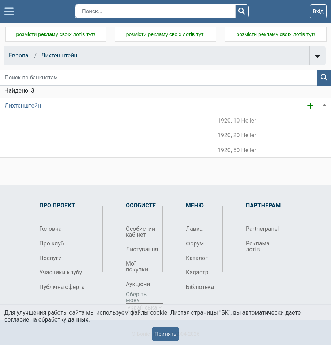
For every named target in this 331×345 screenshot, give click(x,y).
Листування (141, 249)
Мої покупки (137, 266)
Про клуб (52, 243)
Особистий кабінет (140, 231)
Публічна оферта (62, 287)
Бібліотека (200, 287)
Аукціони (138, 284)
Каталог (197, 258)
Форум (195, 243)
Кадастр (197, 272)
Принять (165, 334)
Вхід (318, 11)
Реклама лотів (258, 246)
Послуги (51, 258)
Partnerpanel (261, 228)
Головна (51, 228)
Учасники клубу (61, 272)
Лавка (194, 228)
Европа (19, 55)
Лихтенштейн (59, 55)
